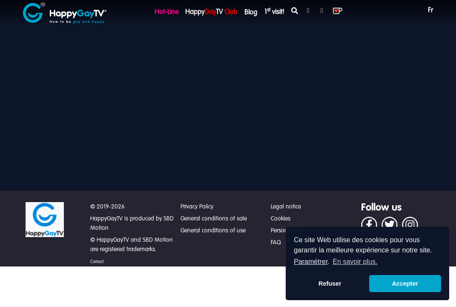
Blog (250, 12)
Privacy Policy (197, 207)
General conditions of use (213, 231)
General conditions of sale (214, 219)
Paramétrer (310, 261)
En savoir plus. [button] (355, 261)
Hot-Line (166, 12)
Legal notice (286, 207)
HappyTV (211, 12)
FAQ (276, 243)
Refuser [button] (329, 283)
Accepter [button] (405, 283)
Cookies (280, 219)
